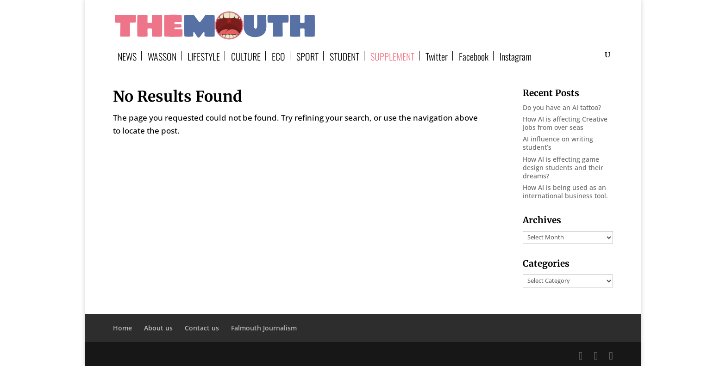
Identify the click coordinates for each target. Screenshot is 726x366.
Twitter (437, 56)
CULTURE (246, 56)
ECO (278, 56)
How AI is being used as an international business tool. (565, 191)
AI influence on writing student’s (558, 143)
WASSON (162, 56)
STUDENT (344, 56)
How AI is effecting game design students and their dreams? (563, 167)
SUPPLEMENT (392, 56)
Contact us (202, 327)
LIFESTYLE (204, 56)
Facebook (473, 56)
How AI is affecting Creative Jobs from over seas (565, 123)
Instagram (516, 56)
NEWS (127, 56)
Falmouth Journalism (264, 327)
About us (158, 327)
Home (122, 327)
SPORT (307, 56)
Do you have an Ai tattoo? (562, 107)
